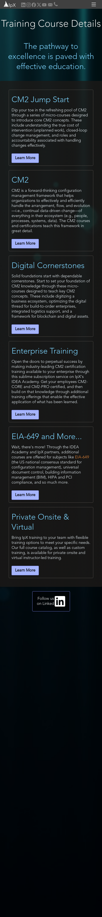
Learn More (25, 158)
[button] (94, 4)
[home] (8, 4)
